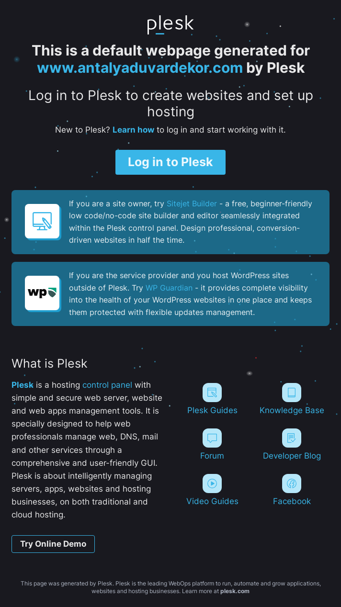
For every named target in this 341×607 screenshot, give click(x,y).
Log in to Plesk (170, 162)
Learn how (133, 130)
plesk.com (235, 591)
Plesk (22, 385)
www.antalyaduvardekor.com (140, 67)
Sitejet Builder (192, 203)
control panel (107, 385)
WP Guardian (169, 287)
